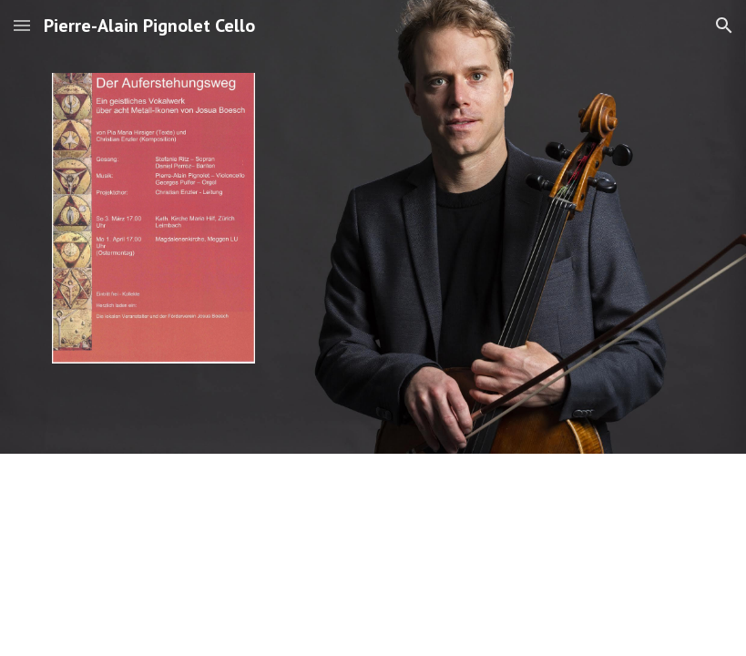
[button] (22, 25)
